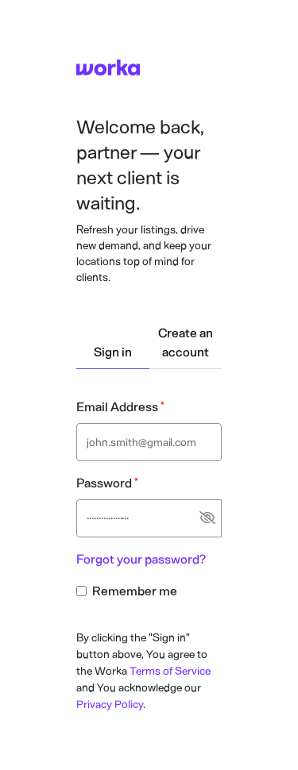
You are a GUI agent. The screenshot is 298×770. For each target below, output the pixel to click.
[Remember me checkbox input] (81, 591)
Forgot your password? (141, 559)
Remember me (134, 591)
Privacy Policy (109, 704)
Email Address (117, 406)
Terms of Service (170, 671)
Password (104, 483)
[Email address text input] (149, 442)
